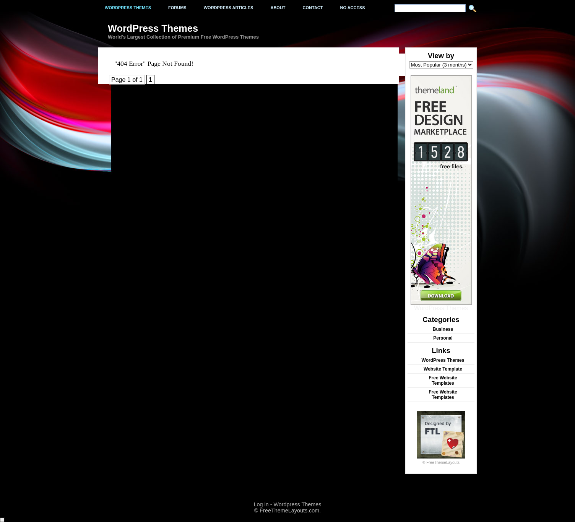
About (277, 7)
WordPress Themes (441, 305)
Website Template (443, 369)
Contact (313, 7)
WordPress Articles (228, 7)
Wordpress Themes (128, 7)
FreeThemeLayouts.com (289, 510)
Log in (260, 504)
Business (443, 329)
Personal (443, 338)
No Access (352, 7)
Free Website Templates (443, 380)
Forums (177, 7)
